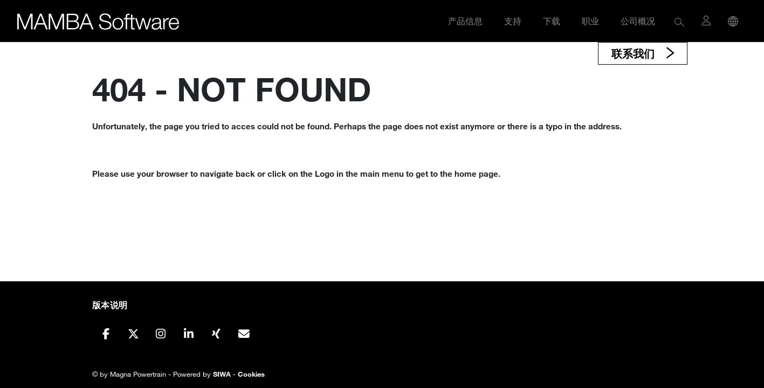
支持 (512, 21)
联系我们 (634, 53)
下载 (551, 21)
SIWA (222, 374)
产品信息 (465, 21)
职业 (590, 21)
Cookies (251, 374)
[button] (679, 21)
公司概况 (638, 21)
